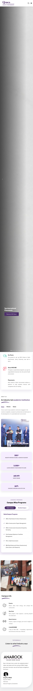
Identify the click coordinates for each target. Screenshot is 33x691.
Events (16, 603)
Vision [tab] (2, 410)
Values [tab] (14, 410)
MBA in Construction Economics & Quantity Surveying (16, 529)
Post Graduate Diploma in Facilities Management (14, 535)
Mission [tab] (8, 410)
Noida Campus (10, 508)
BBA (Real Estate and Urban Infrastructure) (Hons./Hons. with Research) (16, 546)
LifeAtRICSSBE (18, 627)
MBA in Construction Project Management (16, 523)
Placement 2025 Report (11, 315)
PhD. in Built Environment (12, 541)
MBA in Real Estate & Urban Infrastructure (16, 518)
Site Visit (16, 611)
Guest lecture (17, 619)
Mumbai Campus (22, 508)
